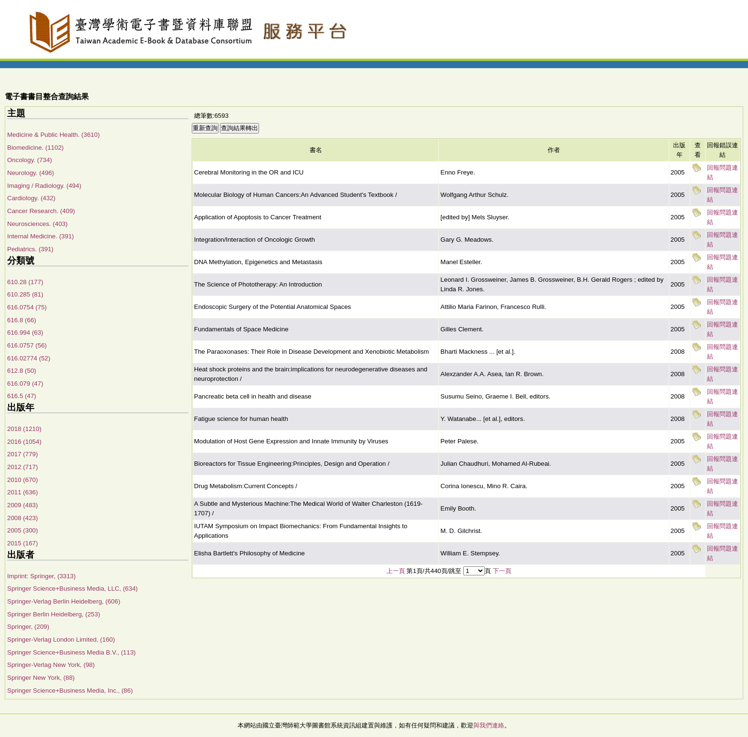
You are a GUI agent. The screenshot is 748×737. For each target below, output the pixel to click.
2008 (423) (22, 518)
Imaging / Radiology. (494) (44, 185)
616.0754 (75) (27, 307)
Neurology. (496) (30, 172)
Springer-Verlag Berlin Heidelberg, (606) (63, 601)
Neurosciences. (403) (37, 223)
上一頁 (395, 570)
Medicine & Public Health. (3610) (53, 134)
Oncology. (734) (29, 160)
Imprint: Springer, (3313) (41, 576)
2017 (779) (22, 454)
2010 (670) (22, 479)
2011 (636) (22, 492)
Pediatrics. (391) (30, 249)
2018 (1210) (24, 428)
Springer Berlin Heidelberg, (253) (53, 614)
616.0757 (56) (27, 345)
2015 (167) (22, 543)
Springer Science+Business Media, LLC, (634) (72, 588)
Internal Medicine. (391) (40, 236)
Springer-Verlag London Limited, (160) (61, 639)
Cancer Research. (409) (41, 211)
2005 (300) (22, 530)
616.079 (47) (25, 383)
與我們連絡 (488, 725)
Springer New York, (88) (41, 677)
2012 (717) (22, 467)
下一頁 (502, 570)
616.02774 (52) (28, 358)
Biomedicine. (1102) (35, 147)
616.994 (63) (25, 332)
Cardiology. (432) (31, 198)
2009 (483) (22, 505)
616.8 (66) (21, 320)
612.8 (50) (21, 370)
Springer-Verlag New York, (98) (51, 664)
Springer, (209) (28, 626)
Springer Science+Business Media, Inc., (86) (70, 690)
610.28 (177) (25, 282)
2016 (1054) (24, 441)
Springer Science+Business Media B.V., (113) (71, 652)
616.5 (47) (21, 395)
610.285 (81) (25, 294)
